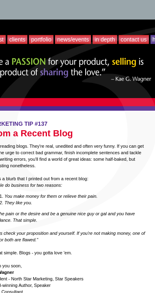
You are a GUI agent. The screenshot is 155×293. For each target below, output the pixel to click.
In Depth (105, 39)
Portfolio (41, 39)
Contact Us (134, 39)
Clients (17, 39)
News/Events (73, 39)
